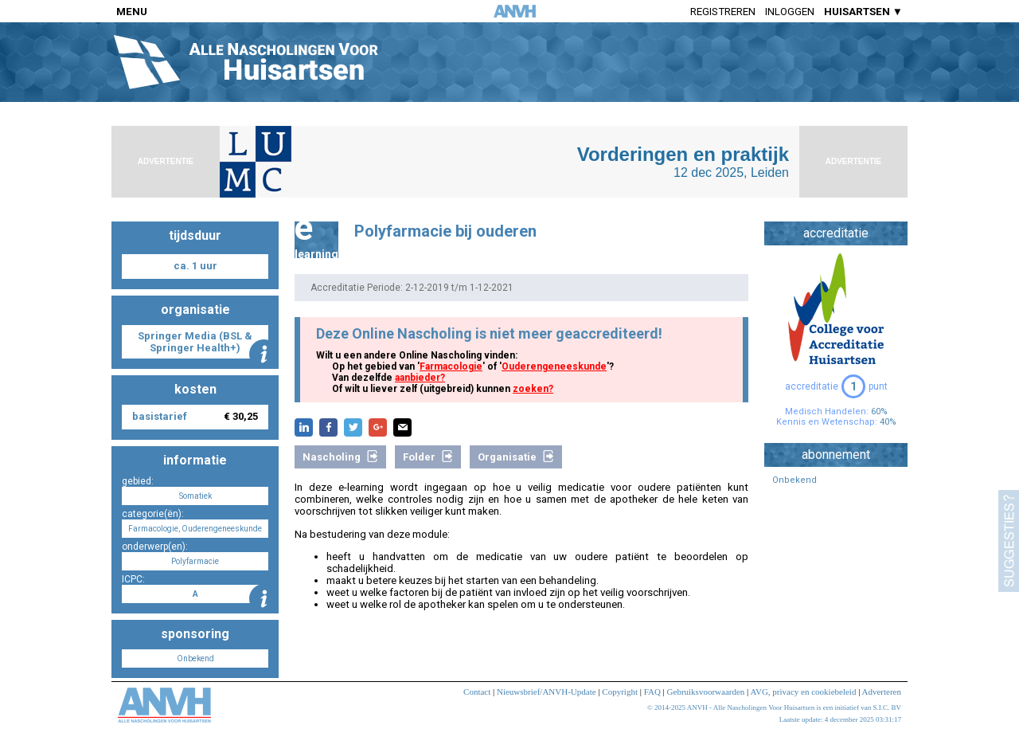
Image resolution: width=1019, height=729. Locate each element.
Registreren (722, 12)
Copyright (620, 691)
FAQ (652, 691)
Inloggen (789, 12)
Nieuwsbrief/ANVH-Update (546, 691)
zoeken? (533, 388)
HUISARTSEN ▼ (863, 12)
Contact (476, 691)
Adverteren (881, 691)
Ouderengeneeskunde (554, 366)
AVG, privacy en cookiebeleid (803, 691)
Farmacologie (451, 366)
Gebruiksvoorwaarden (706, 691)
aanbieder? (420, 377)
